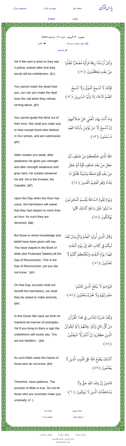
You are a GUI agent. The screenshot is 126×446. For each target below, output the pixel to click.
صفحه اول (77, 8)
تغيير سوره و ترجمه (78, 43)
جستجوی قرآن (20, 8)
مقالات (75, 19)
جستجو (63, 50)
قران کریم (69, 439)
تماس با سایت (46, 434)
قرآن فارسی (57, 439)
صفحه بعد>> (46, 417)
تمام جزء (48, 410)
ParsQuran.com (63, 442)
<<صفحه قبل (79, 417)
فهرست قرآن (50, 8)
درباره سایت (80, 434)
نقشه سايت (63, 434)
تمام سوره (77, 410)
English (51, 19)
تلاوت (42, 43)
